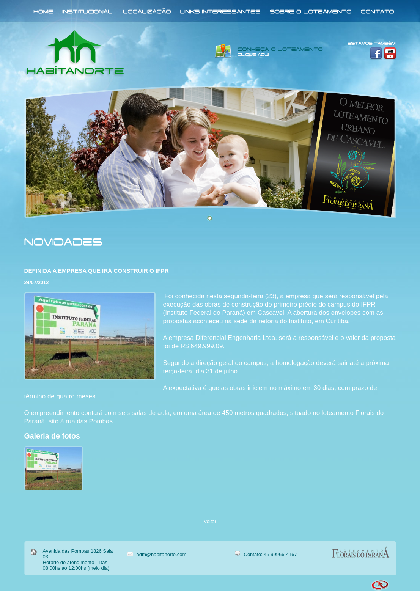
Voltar (210, 521)
